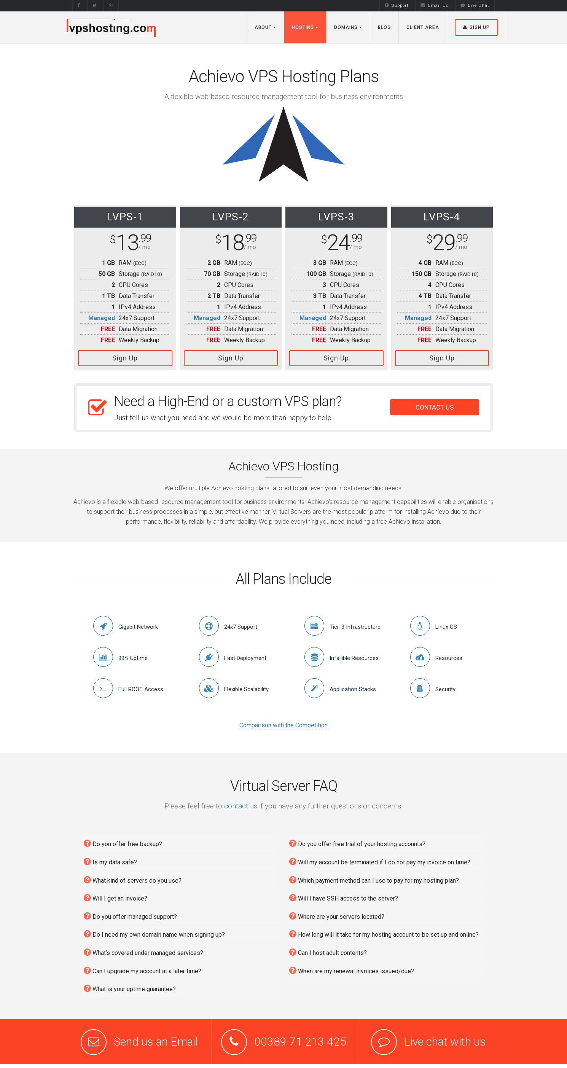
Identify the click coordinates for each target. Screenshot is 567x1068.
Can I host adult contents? (328, 952)
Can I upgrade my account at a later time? (142, 970)
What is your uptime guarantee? (130, 988)
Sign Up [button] (476, 27)
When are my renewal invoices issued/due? (351, 970)
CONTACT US (435, 407)
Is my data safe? (110, 861)
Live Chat (474, 5)
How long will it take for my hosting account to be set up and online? (384, 933)
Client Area (422, 27)
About (265, 27)
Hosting (305, 27)
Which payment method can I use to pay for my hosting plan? (374, 879)
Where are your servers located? (336, 916)
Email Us (434, 5)
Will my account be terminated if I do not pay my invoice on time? (379, 861)
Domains (348, 27)
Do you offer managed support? (130, 916)
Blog (384, 27)
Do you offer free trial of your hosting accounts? (357, 843)
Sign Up (125, 358)
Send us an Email (155, 1041)
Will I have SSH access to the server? (343, 897)
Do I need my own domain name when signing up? (154, 933)
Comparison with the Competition (283, 725)
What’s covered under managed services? (143, 952)
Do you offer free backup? (123, 843)
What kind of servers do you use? (133, 879)
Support (397, 5)
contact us (240, 806)
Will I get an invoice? (115, 897)
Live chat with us (445, 1041)
